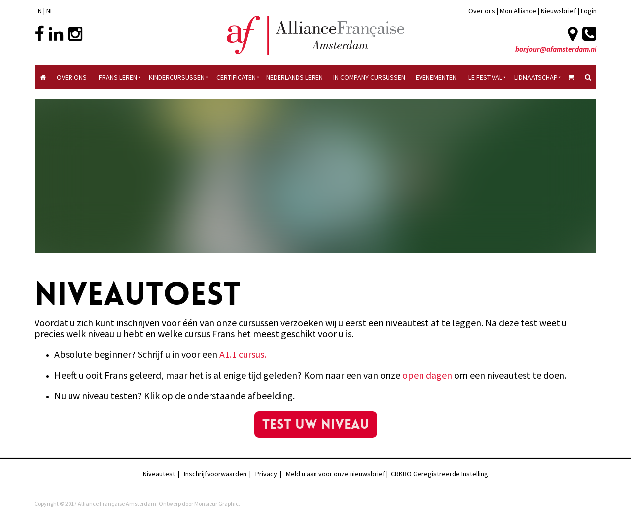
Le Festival (485, 77)
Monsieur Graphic (216, 503)
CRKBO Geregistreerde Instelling (439, 473)
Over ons (481, 10)
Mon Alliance (518, 10)
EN (38, 10)
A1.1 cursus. (242, 354)
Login (588, 10)
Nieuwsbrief (559, 10)
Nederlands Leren (294, 77)
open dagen (427, 375)
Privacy (266, 473)
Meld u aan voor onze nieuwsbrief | (338, 473)
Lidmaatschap (536, 77)
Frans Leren (118, 77)
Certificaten (236, 77)
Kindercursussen (177, 77)
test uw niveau (315, 416)
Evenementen (436, 77)
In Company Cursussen (369, 77)
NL (49, 10)
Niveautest (159, 473)
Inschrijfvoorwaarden (215, 473)
